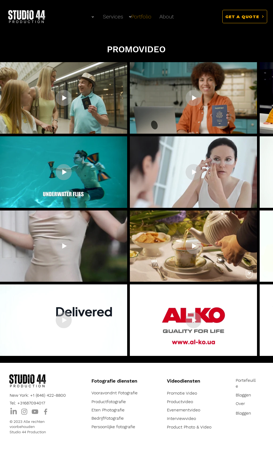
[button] (244, 16)
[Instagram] (24, 412)
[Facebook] (46, 412)
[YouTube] (35, 412)
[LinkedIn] (14, 412)
